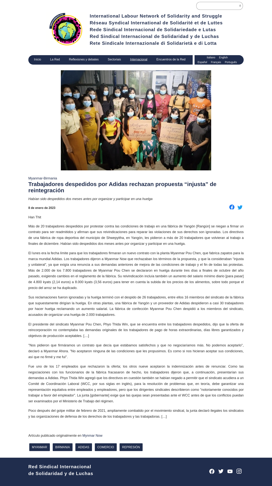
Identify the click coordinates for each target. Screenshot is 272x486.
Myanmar (39, 447)
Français (216, 62)
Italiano (211, 57)
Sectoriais (114, 59)
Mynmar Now (94, 435)
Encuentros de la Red (171, 59)
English (223, 57)
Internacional (139, 59)
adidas (83, 447)
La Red (55, 59)
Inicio (37, 59)
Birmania (62, 447)
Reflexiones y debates (84, 59)
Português (231, 62)
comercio (105, 447)
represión (129, 447)
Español (202, 62)
